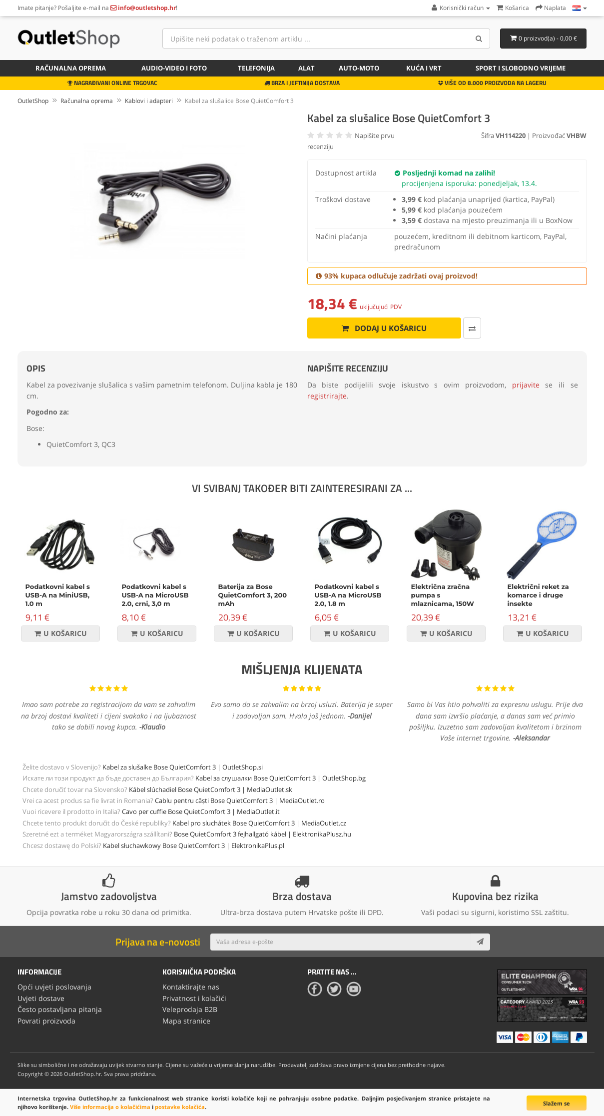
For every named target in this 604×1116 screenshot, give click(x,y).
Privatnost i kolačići (194, 998)
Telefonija (256, 68)
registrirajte (327, 395)
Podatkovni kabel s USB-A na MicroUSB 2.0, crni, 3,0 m (155, 595)
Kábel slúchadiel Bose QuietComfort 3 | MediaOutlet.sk (210, 789)
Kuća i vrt (424, 68)
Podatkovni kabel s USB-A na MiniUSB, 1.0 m (57, 595)
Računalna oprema (70, 68)
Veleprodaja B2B (189, 1009)
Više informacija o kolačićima (110, 1106)
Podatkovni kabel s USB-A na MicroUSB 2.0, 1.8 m (348, 595)
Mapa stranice (186, 1021)
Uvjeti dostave (40, 998)
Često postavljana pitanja (59, 1009)
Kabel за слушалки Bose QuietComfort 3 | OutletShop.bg (280, 778)
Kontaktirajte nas (190, 987)
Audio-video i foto (174, 68)
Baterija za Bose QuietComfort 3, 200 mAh (252, 595)
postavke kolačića (180, 1106)
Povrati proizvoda (46, 1021)
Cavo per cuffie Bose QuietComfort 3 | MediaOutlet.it (201, 811)
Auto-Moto (359, 68)
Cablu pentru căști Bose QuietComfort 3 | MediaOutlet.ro (240, 800)
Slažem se (556, 1103)
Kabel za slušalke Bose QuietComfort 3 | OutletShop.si (182, 767)
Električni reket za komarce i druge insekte (538, 595)
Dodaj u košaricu (384, 328)
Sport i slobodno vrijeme (521, 68)
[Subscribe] (480, 942)
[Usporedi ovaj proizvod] (472, 328)
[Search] (479, 38)
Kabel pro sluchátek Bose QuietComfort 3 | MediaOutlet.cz (259, 823)
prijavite (526, 385)
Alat (306, 68)
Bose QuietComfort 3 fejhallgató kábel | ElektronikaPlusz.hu (262, 834)
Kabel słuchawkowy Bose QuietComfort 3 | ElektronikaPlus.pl (193, 845)
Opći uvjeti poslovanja (54, 987)
